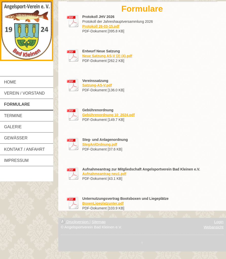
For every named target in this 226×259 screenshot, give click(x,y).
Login (218, 222)
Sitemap (99, 222)
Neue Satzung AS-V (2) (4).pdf (107, 56)
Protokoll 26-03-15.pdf (100, 26)
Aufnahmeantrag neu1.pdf (104, 174)
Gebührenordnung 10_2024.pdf (108, 115)
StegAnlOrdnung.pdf (99, 144)
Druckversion (75, 222)
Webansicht (213, 227)
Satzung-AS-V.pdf (97, 85)
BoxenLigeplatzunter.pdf (103, 203)
